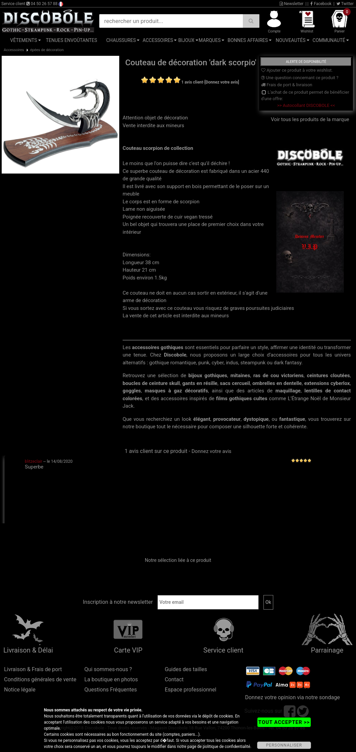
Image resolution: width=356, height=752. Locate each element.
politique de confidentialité (226, 746)
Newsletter (292, 3)
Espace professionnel (191, 689)
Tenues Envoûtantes (71, 40)
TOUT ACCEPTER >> (284, 722)
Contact (174, 679)
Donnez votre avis (211, 451)
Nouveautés (290, 40)
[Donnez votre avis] (221, 82)
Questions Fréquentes (110, 689)
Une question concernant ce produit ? (299, 77)
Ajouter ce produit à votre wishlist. (297, 70)
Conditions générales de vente (40, 679)
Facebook (320, 3)
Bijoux (186, 40)
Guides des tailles (186, 669)
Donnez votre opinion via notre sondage (292, 697)
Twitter (345, 3)
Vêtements (23, 40)
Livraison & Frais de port (33, 669)
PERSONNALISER (284, 745)
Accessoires (158, 40)
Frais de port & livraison (286, 84)
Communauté (328, 40)
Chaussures (121, 40)
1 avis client (192, 82)
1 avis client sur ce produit (156, 451)
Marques (210, 40)
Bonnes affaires (248, 40)
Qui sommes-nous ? (108, 669)
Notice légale (19, 689)
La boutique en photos (111, 679)
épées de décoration (46, 50)
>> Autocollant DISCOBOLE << (306, 105)
